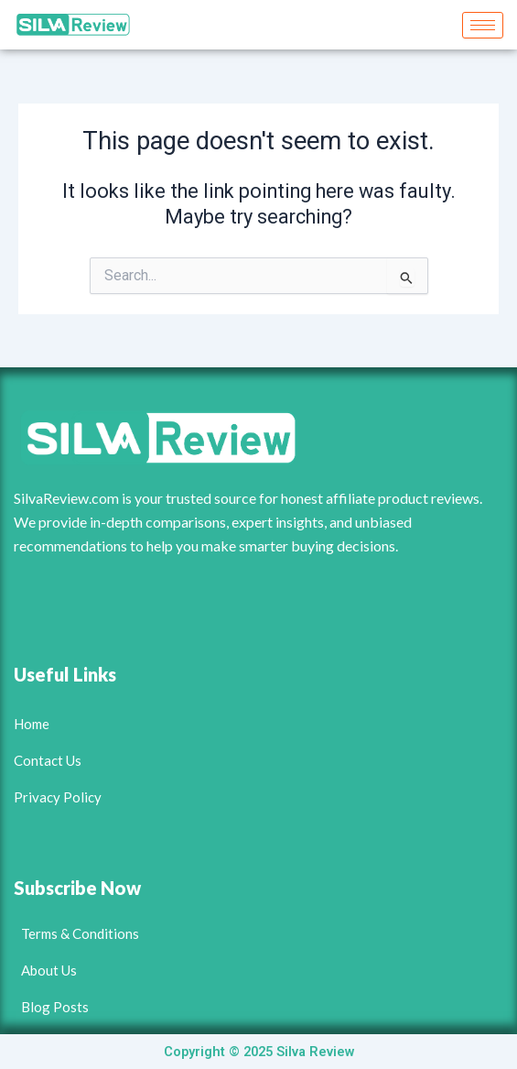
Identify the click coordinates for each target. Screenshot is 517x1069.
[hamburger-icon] (482, 25)
